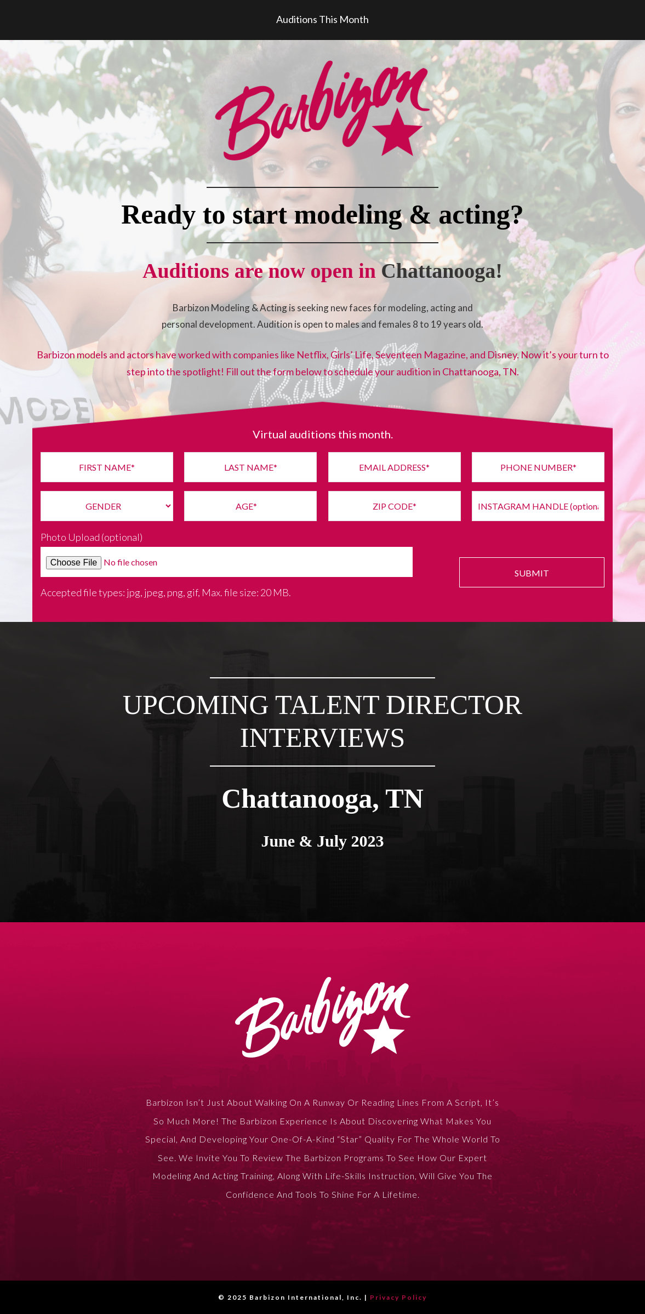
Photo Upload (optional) (91, 537)
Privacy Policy (398, 1297)
